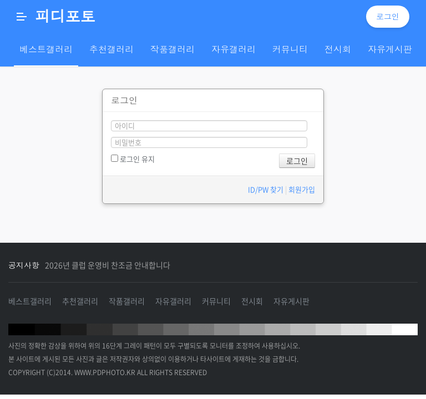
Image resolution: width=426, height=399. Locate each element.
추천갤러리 (80, 300)
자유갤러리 (173, 300)
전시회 (252, 300)
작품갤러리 (127, 300)
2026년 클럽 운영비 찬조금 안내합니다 (107, 264)
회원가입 (301, 189)
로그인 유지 (133, 159)
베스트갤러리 (30, 300)
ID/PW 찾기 (265, 189)
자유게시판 (291, 300)
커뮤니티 (216, 300)
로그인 (387, 16)
